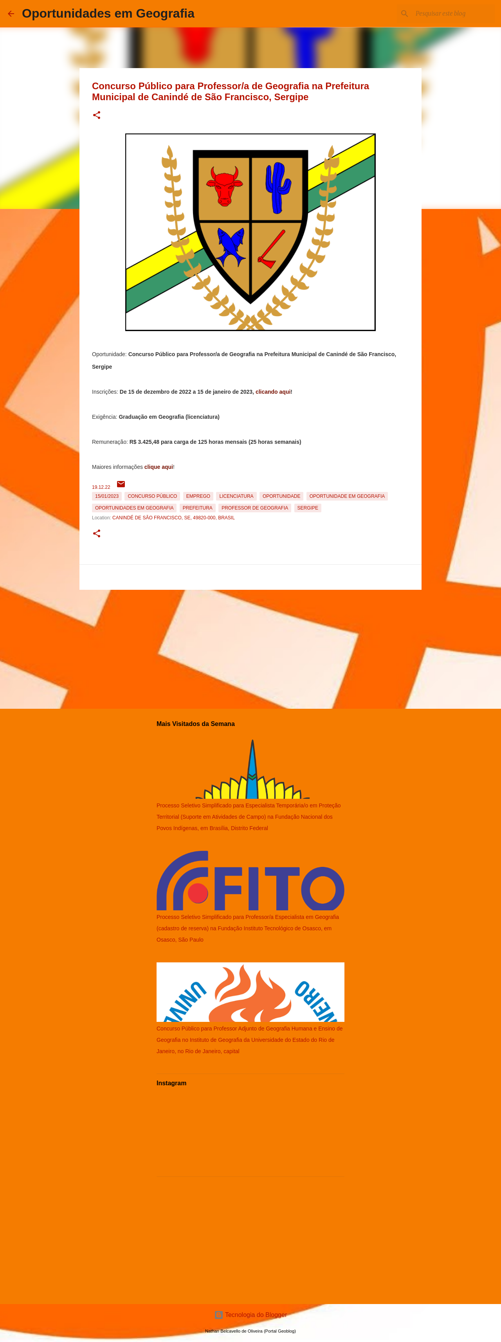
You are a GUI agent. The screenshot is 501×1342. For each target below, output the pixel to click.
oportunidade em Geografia (347, 496)
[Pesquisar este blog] (454, 13)
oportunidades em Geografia (134, 508)
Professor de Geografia (255, 508)
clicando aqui (273, 392)
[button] (96, 115)
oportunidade (281, 496)
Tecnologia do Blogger (250, 1314)
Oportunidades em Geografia (108, 13)
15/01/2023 (107, 496)
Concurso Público (152, 496)
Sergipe (307, 508)
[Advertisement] (250, 648)
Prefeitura (198, 508)
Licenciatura (236, 496)
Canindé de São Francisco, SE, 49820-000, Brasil (173, 518)
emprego (198, 496)
